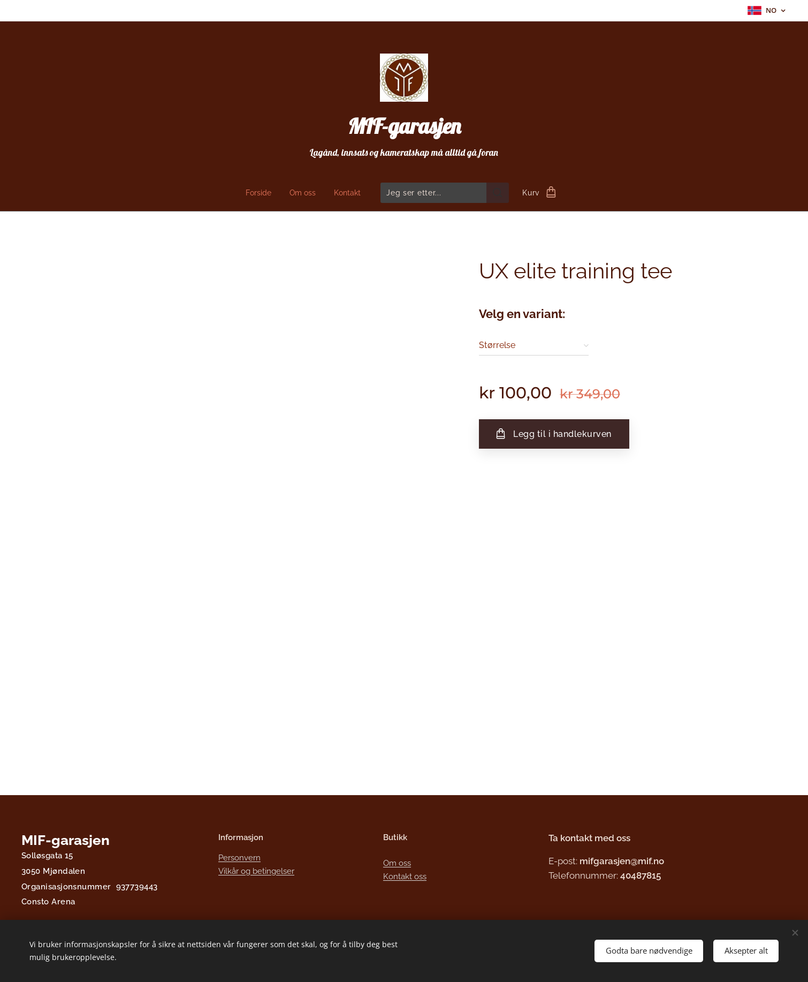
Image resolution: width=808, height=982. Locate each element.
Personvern (239, 858)
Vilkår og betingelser (256, 871)
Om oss (397, 863)
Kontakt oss (404, 876)
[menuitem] (260, 192)
